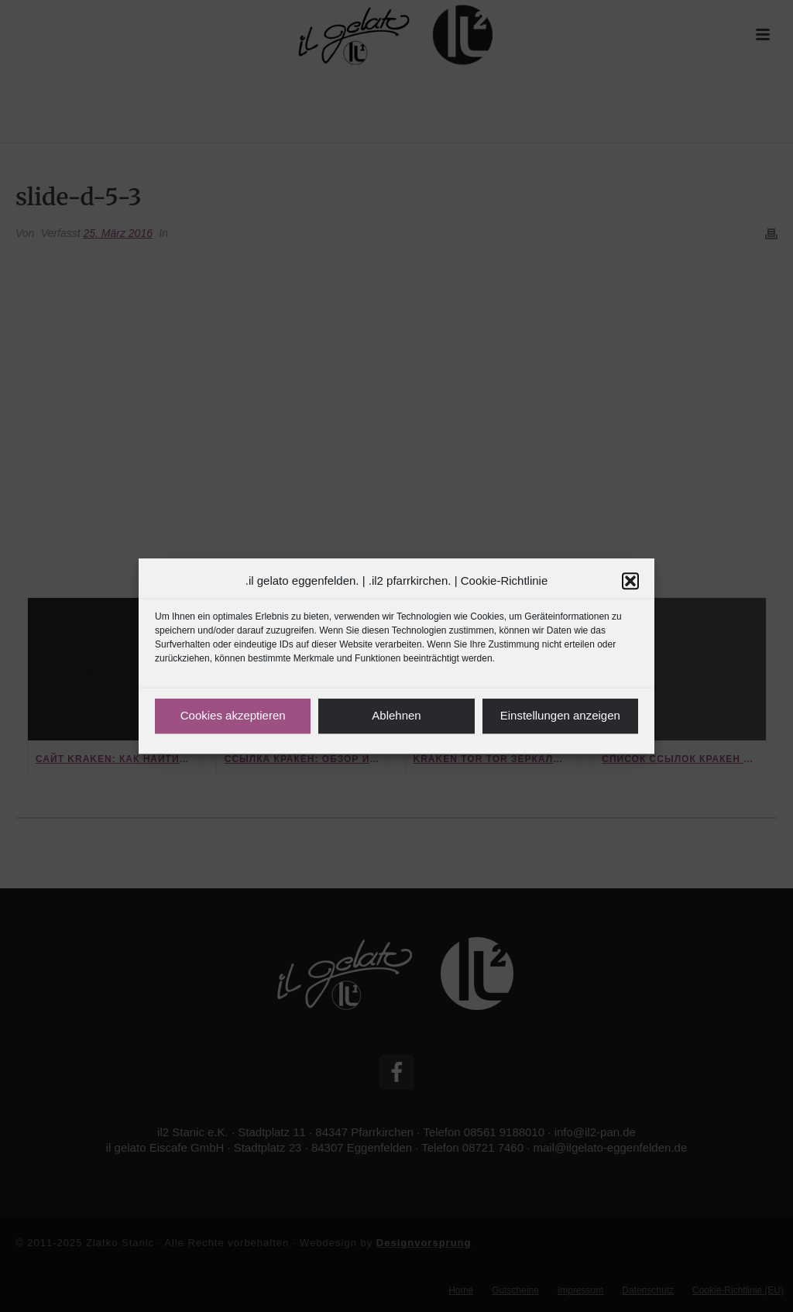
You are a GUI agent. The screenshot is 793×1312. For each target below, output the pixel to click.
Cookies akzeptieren (233, 715)
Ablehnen (396, 715)
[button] (630, 581)
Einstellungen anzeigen (560, 715)
